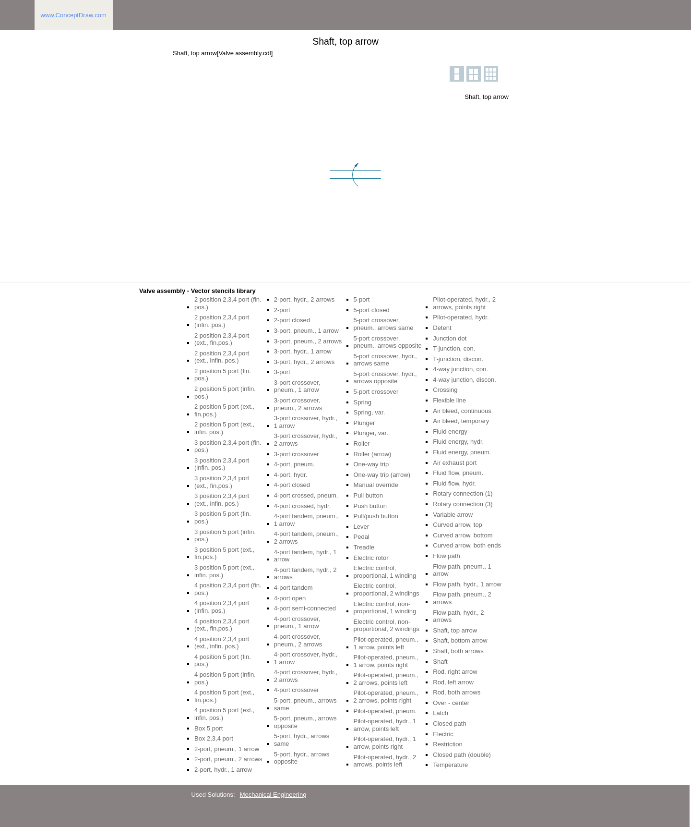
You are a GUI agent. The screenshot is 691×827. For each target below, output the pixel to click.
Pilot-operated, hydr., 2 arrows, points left (385, 761)
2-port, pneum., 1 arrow (226, 749)
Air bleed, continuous (462, 410)
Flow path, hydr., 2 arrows (458, 616)
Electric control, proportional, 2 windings (386, 589)
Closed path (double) (462, 754)
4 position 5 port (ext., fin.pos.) (224, 696)
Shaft (440, 661)
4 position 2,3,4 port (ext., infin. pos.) (221, 642)
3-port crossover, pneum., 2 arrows (298, 404)
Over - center (451, 702)
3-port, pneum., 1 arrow (306, 330)
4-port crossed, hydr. (302, 506)
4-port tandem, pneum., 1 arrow (306, 519)
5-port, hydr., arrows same (302, 739)
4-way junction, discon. (464, 379)
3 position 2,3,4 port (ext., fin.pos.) (221, 481)
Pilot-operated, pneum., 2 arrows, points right (386, 696)
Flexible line (449, 400)
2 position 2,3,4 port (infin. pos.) (221, 321)
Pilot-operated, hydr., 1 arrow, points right (385, 742)
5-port (362, 299)
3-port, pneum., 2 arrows (308, 341)
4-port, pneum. (294, 464)
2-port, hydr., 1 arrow (223, 769)
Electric (443, 734)
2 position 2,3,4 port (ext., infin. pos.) (221, 357)
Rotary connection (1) (462, 493)
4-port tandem (293, 587)
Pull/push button (376, 516)
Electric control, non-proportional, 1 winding (385, 607)
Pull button (368, 495)
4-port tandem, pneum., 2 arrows (306, 537)
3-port (282, 372)
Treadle (364, 547)
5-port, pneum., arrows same (305, 704)
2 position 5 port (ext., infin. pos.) (224, 428)
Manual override (376, 484)
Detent (442, 327)
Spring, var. (369, 412)
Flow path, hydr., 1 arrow (467, 584)
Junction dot (449, 338)
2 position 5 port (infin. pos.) (225, 392)
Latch (440, 713)
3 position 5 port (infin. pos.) (225, 535)
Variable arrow (453, 514)
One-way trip (371, 464)
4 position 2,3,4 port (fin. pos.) (227, 589)
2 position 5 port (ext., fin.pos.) (224, 410)
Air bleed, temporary (461, 421)
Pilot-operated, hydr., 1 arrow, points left (385, 725)
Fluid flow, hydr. (454, 483)
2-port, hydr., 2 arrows (304, 299)
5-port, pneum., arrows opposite (305, 722)
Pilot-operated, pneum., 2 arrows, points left (386, 678)
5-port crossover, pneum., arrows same (384, 323)
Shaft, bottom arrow (460, 640)
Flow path (446, 555)
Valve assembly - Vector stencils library (197, 290)
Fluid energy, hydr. (458, 441)
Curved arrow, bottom (462, 535)
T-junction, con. (454, 348)
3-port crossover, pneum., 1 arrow (297, 386)
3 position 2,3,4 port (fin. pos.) (227, 446)
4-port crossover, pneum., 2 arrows (298, 640)
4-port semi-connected (305, 608)
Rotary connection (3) (462, 504)
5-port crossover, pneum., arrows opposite (388, 342)
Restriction (447, 744)
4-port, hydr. (290, 474)
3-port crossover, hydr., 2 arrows (305, 439)
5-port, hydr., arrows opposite (302, 758)
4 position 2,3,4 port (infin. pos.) (221, 606)
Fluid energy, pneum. (462, 452)
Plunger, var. (371, 433)
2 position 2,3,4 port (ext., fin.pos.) (221, 339)
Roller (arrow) (373, 454)
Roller (362, 443)
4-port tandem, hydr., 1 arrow (305, 555)
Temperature (450, 764)
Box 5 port (208, 728)
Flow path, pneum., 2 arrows (462, 598)
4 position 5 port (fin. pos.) (222, 660)
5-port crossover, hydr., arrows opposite (385, 377)
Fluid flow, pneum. (458, 472)
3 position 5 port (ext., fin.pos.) (224, 553)
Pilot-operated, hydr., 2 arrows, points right (464, 303)
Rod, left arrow (453, 682)
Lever (361, 526)
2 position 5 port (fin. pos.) (222, 374)
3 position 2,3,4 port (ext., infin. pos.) (221, 499)
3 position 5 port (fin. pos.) (222, 517)
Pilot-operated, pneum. (385, 711)
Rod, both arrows (456, 692)
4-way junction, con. (460, 369)
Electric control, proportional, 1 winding (385, 571)
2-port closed (292, 320)
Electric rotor (371, 557)
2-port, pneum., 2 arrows (228, 759)
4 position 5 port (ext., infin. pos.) (224, 713)
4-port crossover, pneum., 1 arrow (297, 622)
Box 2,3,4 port (213, 738)
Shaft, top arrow (455, 630)
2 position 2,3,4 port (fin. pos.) (227, 303)
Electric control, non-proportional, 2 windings (386, 625)
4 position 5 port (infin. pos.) (225, 678)
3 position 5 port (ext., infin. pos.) (224, 571)
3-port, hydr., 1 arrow (303, 351)
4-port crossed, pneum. (306, 495)
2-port (282, 310)
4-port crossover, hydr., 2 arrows (305, 676)
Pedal (361, 536)
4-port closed (292, 484)
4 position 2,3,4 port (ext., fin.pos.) (221, 625)
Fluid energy (450, 431)
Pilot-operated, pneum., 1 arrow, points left (386, 643)
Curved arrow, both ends (467, 545)
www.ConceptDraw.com (74, 15)
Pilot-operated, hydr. (460, 317)
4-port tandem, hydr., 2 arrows (305, 573)
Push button (370, 506)
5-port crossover (376, 391)
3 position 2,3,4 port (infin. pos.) (221, 464)
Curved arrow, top (457, 524)
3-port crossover (296, 454)
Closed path (449, 723)
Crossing (445, 389)
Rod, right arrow (455, 671)
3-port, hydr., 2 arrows (304, 361)
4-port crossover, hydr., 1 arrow (305, 658)
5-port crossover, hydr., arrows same (385, 360)
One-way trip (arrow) (382, 474)
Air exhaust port (455, 462)
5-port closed (372, 310)
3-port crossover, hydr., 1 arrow (305, 421)
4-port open (290, 598)
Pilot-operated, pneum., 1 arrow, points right (386, 661)
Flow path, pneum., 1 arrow (462, 570)
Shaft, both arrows (458, 651)
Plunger (364, 422)
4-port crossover (296, 689)
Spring (363, 402)
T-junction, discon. (458, 359)
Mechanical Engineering (273, 794)
